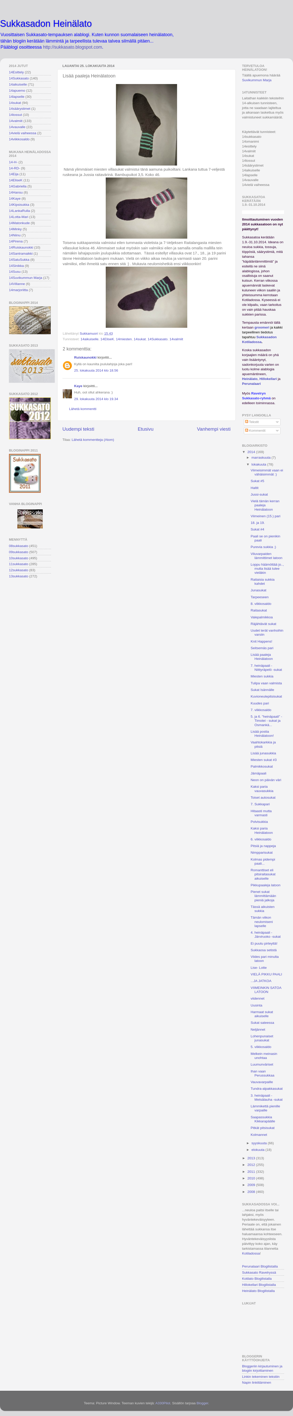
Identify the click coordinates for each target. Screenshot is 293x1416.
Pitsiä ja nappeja (263, 846)
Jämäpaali (259, 773)
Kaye (78, 386)
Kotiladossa (251, 1253)
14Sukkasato (158, 339)
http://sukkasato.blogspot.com (72, 47)
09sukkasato (18, 552)
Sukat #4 (257, 529)
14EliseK (107, 339)
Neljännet (258, 1029)
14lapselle (16, 97)
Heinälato (250, 379)
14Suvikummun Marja (25, 278)
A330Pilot (162, 1403)
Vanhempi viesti (214, 429)
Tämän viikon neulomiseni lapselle (262, 922)
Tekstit (252, 422)
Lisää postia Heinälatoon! (262, 734)
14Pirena (16, 241)
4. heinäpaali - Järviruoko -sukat (266, 934)
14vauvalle (17, 127)
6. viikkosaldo (261, 839)
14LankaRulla (19, 211)
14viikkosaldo (19, 139)
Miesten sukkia (262, 676)
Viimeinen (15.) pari (266, 516)
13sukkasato (18, 576)
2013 (251, 1158)
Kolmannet (259, 1135)
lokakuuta (259, 464)
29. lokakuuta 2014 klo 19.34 (96, 399)
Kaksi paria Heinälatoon (262, 830)
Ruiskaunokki (85, 357)
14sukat (140, 339)
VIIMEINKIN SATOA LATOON (266, 990)
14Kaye (15, 198)
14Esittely (16, 72)
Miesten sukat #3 (264, 760)
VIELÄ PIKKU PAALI (266, 974)
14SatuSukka (19, 260)
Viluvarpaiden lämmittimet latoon (267, 556)
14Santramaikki (21, 253)
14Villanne (17, 284)
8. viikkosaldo (261, 604)
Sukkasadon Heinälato (46, 23)
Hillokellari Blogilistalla (259, 1285)
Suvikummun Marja (257, 80)
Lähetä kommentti (82, 409)
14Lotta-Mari (18, 217)
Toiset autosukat (263, 797)
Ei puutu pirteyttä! (264, 943)
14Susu (15, 272)
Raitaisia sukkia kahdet (263, 582)
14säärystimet (19, 109)
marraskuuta (261, 457)
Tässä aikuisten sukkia (263, 909)
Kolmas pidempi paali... (263, 861)
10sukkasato (18, 558)
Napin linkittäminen (256, 1382)
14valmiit (176, 339)
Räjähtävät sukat (263, 624)
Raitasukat (259, 610)
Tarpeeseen (260, 597)
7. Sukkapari (260, 804)
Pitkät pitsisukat (263, 1128)
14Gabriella (17, 186)
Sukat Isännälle (262, 690)
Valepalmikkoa (262, 617)
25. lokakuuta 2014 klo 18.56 (96, 370)
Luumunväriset (262, 1064)
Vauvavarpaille (262, 1082)
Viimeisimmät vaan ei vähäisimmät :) (267, 472)
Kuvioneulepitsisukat (266, 696)
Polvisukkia (259, 822)
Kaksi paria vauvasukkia (262, 789)
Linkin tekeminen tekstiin (260, 1377)
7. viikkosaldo (261, 710)
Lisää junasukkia (263, 753)
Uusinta (256, 1005)
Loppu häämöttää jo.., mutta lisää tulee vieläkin (267, 569)
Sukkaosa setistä (264, 950)
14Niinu (15, 235)
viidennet (257, 998)
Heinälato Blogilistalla (258, 1291)
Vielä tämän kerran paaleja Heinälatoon (265, 505)
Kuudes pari (260, 703)
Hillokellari (268, 379)
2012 (251, 1165)
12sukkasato (18, 570)
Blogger (202, 1403)
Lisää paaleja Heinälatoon (262, 657)
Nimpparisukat (262, 852)
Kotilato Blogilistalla (257, 1279)
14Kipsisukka (19, 205)
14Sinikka (16, 266)
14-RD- (14, 168)
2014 (251, 452)
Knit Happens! (261, 641)
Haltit (255, 488)
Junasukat (259, 590)
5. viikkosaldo (261, 1047)
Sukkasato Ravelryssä (259, 1272)
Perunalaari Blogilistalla (260, 1266)
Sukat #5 (257, 481)
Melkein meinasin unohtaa (264, 1056)
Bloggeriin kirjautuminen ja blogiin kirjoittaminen (262, 1368)
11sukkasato (18, 564)
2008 (251, 1192)
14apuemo (17, 90)
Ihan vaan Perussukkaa (262, 1073)
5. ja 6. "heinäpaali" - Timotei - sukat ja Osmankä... (266, 721)
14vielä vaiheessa (22, 133)
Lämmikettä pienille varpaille (265, 1108)
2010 (251, 1178)
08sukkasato (18, 546)
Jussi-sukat (259, 494)
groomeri (262, 327)
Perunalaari (251, 384)
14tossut (15, 115)
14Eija (14, 174)
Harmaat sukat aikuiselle (262, 1014)
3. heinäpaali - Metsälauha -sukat (267, 1097)
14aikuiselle (90, 339)
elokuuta (258, 1150)
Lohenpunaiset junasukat (262, 1038)
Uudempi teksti (78, 429)
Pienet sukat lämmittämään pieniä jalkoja (263, 896)
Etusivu (146, 429)
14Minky (15, 229)
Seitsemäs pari (262, 648)
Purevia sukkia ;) (263, 547)
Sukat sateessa (262, 1023)
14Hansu (16, 192)
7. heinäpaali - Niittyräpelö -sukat (266, 668)
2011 (251, 1172)
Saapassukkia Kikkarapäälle (263, 1119)
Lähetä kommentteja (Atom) (93, 440)
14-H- (13, 162)
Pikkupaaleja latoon (266, 885)
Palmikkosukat (262, 766)
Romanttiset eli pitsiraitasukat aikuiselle (263, 874)
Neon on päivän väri (266, 780)
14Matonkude (19, 223)
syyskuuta (259, 1143)
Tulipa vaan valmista (266, 683)
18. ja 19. (258, 523)
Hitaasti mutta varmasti (261, 813)
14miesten (124, 339)
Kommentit (255, 430)
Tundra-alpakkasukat (267, 1089)
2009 (251, 1185)
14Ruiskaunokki (21, 247)
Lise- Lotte (259, 968)
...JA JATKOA (261, 981)
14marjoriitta (18, 290)
